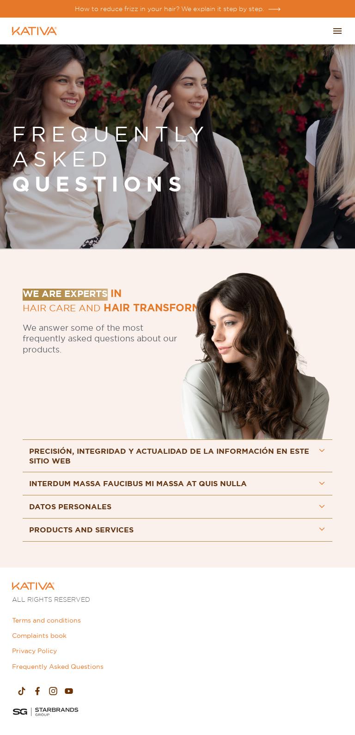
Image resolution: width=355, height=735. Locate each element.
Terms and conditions (46, 620)
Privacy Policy (34, 651)
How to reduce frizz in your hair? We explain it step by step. (169, 8)
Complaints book (39, 635)
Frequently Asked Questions (58, 666)
